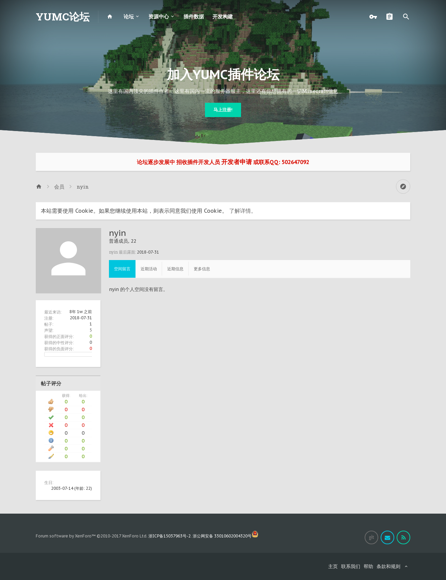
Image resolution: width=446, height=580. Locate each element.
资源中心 (158, 16)
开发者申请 (236, 162)
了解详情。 (242, 210)
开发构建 (222, 16)
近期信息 (175, 268)
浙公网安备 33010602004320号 (225, 535)
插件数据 (194, 16)
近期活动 (149, 268)
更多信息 (202, 268)
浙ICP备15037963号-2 (169, 535)
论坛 (129, 16)
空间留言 (122, 268)
